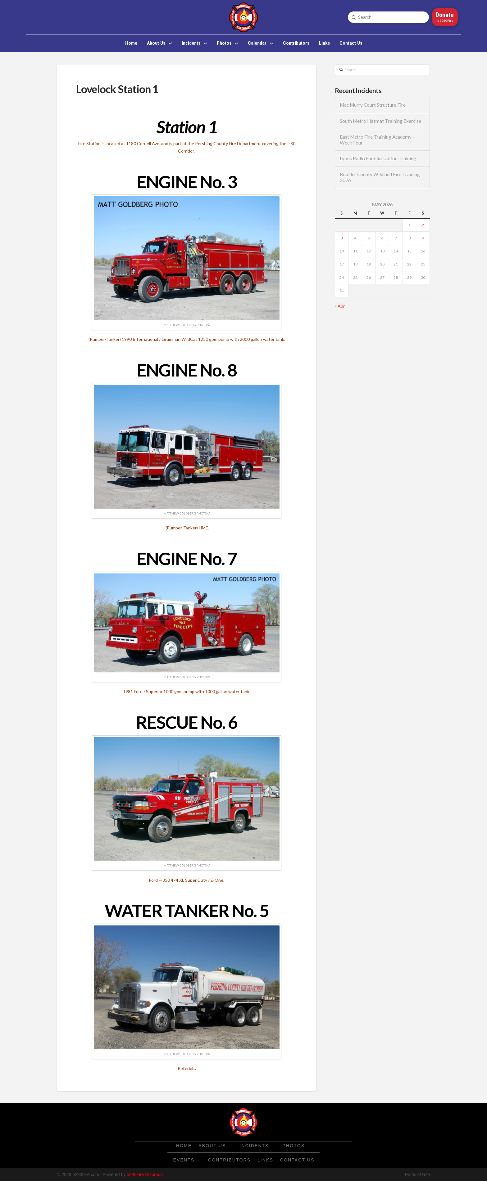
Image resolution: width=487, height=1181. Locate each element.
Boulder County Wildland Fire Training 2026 (380, 177)
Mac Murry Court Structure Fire (373, 105)
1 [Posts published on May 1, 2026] (409, 225)
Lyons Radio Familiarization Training (378, 158)
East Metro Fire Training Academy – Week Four (377, 139)
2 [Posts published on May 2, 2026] (423, 225)
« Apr (340, 306)
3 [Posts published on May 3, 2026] (341, 238)
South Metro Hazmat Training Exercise (380, 121)
